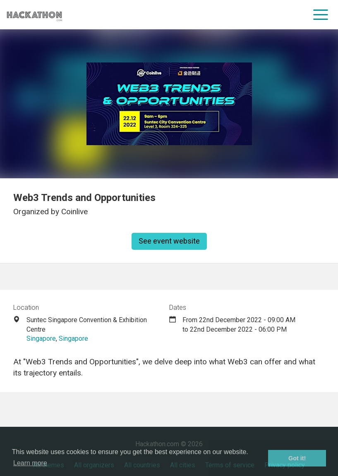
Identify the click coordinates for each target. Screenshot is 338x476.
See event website (169, 241)
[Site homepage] (34, 15)
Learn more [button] (30, 462)
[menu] (321, 14)
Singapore (41, 338)
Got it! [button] (297, 458)
